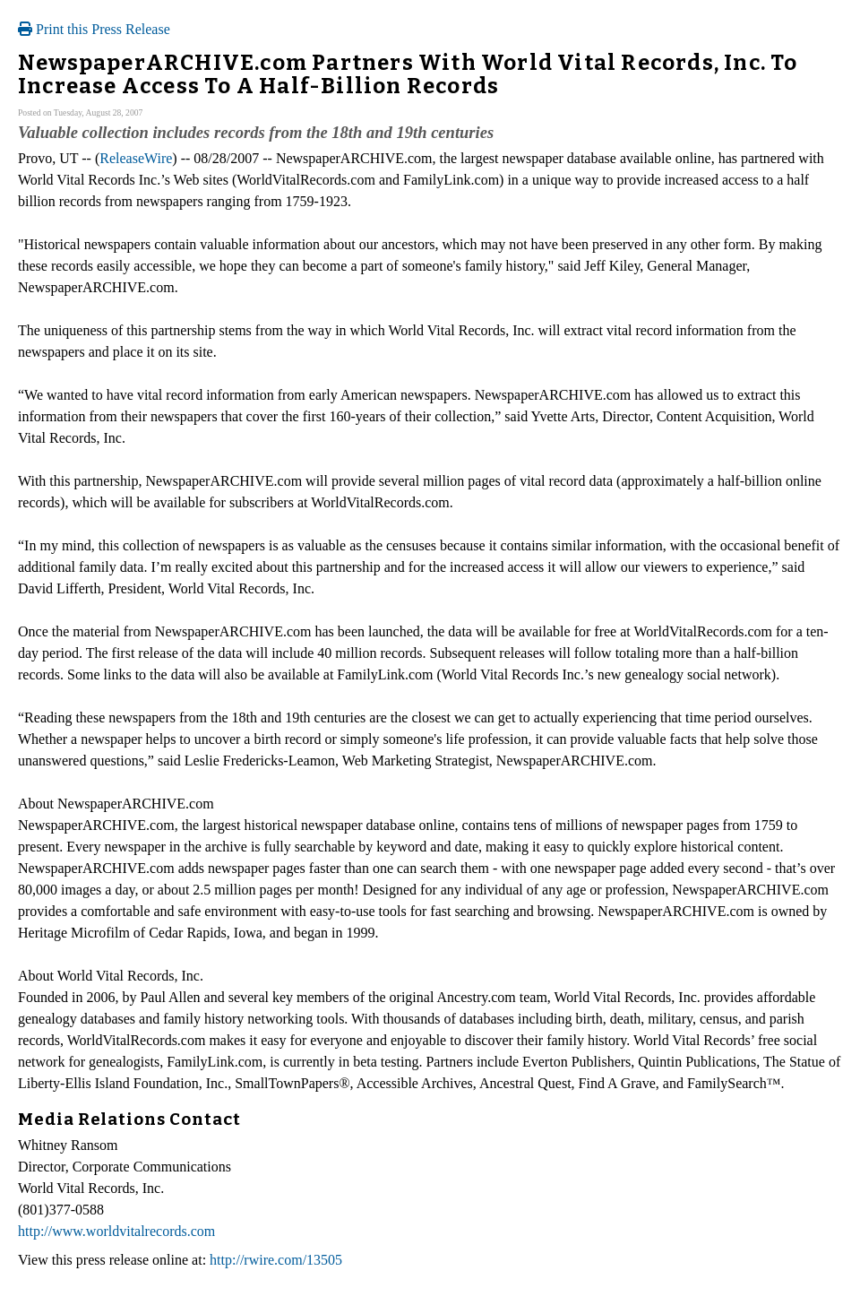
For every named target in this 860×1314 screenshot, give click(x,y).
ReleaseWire (135, 158)
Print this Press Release (94, 29)
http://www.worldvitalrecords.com (116, 1231)
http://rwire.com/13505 (276, 1259)
